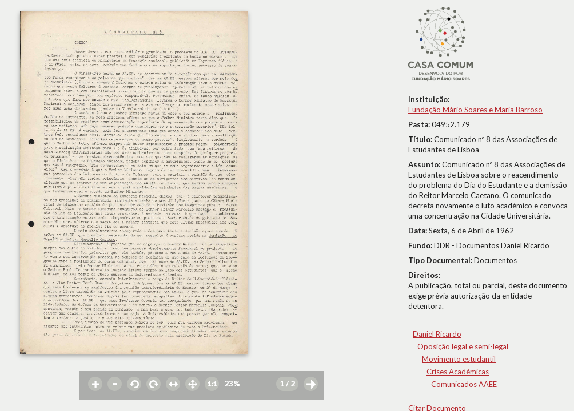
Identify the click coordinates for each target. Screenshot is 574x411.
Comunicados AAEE (464, 384)
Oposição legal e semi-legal (462, 346)
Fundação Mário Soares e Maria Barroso (475, 109)
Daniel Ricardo (437, 334)
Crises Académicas (457, 371)
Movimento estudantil (459, 359)
